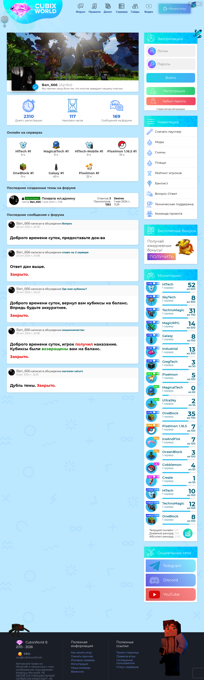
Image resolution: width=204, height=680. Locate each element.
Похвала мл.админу (58, 198)
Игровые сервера (83, 660)
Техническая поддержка (170, 204)
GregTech (170, 362)
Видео (149, 10)
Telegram (165, 565)
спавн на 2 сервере (75, 252)
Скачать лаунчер (164, 132)
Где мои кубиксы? (74, 289)
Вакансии (77, 671)
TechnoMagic (173, 310)
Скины (156, 153)
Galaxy (167, 336)
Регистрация (168, 91)
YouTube (164, 594)
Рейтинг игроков (164, 173)
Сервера (121, 10)
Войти (171, 78)
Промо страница (127, 652)
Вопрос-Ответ (162, 194)
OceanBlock (172, 452)
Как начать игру (81, 652)
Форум (80, 10)
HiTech (167, 284)
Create (167, 478)
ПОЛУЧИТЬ (162, 256)
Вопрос (67, 223)
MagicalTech (172, 387)
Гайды (135, 10)
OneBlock (170, 413)
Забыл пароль (168, 101)
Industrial (170, 349)
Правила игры (125, 656)
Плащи (156, 163)
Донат (108, 10)
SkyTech (169, 297)
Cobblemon (172, 465)
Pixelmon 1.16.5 (174, 426)
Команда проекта (164, 214)
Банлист (157, 184)
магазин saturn (72, 371)
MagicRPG (170, 323)
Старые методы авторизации (170, 109)
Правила (94, 10)
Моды (155, 142)
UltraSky (169, 400)
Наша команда (80, 667)
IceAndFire (171, 439)
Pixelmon (170, 374)
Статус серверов (127, 667)
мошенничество (73, 330)
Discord (163, 580)
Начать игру (175, 7)
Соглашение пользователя (125, 662)
